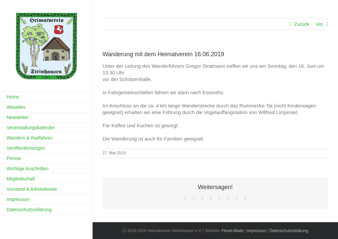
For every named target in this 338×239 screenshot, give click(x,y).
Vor (319, 24)
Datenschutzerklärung (289, 230)
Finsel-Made (232, 230)
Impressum (256, 230)
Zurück (301, 24)
